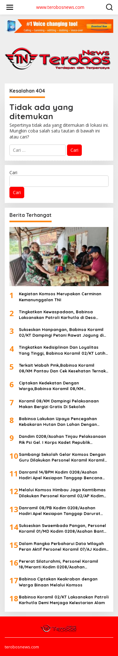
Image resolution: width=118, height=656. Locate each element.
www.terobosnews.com (60, 7)
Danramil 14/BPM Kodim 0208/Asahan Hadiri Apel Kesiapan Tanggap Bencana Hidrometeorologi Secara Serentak (60, 475)
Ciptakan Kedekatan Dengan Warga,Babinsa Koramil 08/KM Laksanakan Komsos (51, 385)
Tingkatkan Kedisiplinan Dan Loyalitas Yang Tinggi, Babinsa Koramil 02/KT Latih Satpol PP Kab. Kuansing (62, 350)
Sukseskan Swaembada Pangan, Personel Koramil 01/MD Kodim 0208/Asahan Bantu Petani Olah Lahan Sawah (62, 528)
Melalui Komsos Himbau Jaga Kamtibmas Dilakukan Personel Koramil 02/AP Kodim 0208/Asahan (62, 492)
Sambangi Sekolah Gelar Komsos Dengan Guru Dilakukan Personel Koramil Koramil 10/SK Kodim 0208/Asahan (62, 457)
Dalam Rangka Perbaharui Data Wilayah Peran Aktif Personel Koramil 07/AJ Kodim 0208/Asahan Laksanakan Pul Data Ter (62, 546)
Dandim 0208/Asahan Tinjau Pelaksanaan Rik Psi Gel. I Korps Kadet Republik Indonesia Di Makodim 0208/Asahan (62, 439)
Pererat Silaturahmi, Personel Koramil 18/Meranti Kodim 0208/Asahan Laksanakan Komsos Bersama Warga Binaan (58, 564)
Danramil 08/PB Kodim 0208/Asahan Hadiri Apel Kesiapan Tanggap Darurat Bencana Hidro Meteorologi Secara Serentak (59, 510)
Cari (13, 172)
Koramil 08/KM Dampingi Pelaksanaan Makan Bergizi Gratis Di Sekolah (59, 403)
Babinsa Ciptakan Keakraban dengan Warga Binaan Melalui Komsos (58, 581)
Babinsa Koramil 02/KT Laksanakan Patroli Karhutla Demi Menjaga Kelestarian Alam (64, 599)
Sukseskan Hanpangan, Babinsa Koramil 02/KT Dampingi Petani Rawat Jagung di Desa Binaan (61, 332)
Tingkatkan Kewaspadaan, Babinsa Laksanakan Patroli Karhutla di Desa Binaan (57, 314)
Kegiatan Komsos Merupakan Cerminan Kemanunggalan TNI (60, 296)
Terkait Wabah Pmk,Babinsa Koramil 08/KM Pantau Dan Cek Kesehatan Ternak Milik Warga (62, 368)
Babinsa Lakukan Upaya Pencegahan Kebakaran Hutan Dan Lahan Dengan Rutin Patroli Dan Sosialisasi (58, 421)
